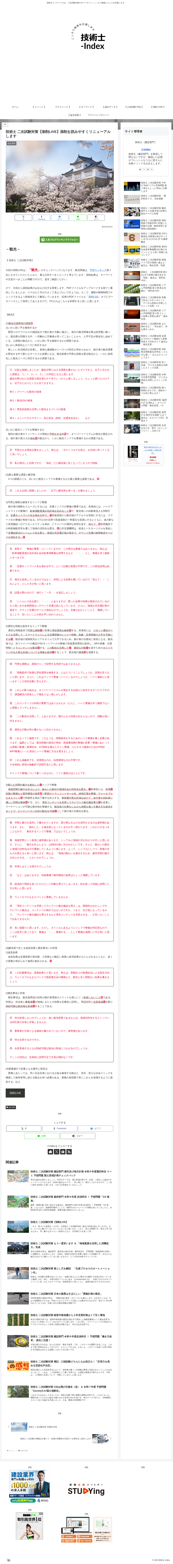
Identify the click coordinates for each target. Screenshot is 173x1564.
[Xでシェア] (23, 218)
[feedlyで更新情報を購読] (63, 1151)
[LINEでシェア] (77, 218)
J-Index (146, 149)
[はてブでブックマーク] (59, 218)
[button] (96, 218)
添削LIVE (93, 296)
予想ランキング (98, 270)
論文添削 (10, 1107)
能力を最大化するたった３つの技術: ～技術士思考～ (153, 450)
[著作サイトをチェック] (50, 1151)
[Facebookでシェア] (41, 218)
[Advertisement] (86, 83)
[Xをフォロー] (56, 1151)
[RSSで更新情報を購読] (69, 1151)
